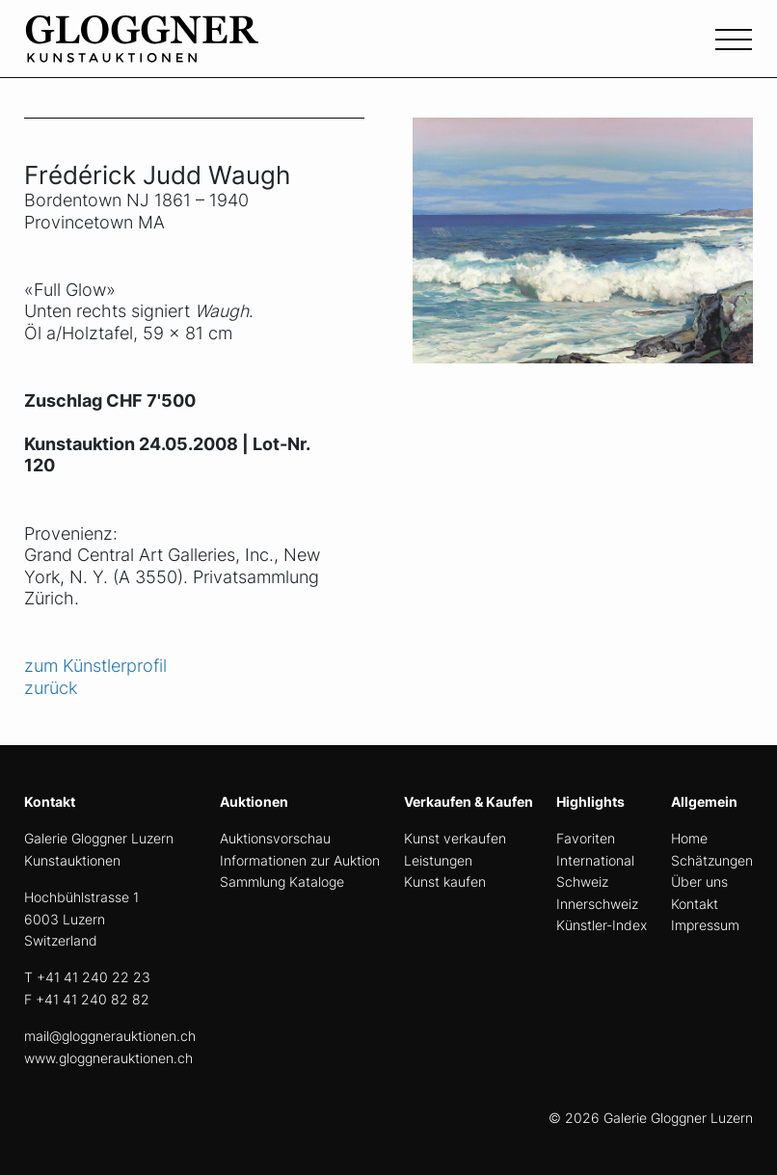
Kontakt (694, 903)
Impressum (705, 925)
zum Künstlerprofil (95, 665)
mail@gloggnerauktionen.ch (110, 1036)
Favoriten (585, 838)
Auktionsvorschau (275, 838)
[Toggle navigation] (733, 37)
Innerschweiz (597, 903)
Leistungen (438, 860)
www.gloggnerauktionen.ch (108, 1058)
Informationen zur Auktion (300, 860)
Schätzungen (712, 860)
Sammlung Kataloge (282, 881)
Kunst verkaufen (455, 838)
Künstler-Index (601, 925)
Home (689, 838)
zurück (50, 688)
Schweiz (582, 881)
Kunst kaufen (445, 881)
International (595, 860)
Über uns (699, 881)
